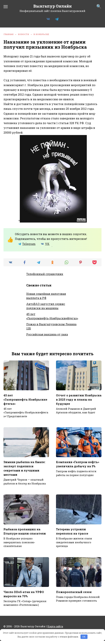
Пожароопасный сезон (74, 592)
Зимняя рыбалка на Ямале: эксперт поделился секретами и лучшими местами (24, 468)
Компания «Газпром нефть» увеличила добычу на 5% (77, 464)
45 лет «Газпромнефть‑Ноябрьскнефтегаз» (25, 399)
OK (84, 636)
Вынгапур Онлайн (52, 6)
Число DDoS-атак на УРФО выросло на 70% (24, 594)
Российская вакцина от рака (47, 334)
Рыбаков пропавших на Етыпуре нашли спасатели (25, 531)
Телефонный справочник (44, 274)
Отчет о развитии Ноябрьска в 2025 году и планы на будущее (79, 399)
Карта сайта (55, 626)
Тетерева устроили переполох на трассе (72, 531)
